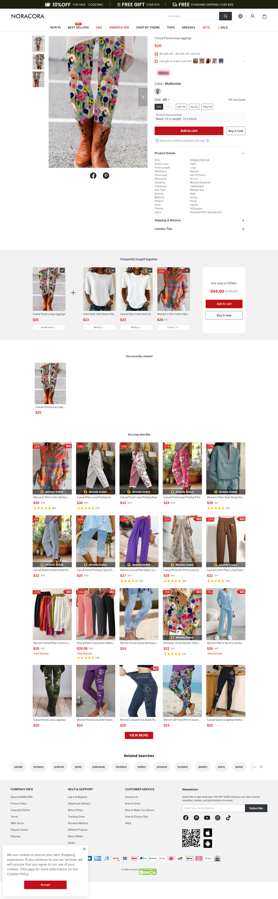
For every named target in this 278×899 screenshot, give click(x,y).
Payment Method (78, 823)
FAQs (128, 823)
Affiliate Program (78, 829)
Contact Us (131, 796)
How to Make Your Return (139, 810)
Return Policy (75, 810)
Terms (14, 816)
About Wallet (75, 836)
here (31, 869)
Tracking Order (76, 816)
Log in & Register (78, 796)
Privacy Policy (19, 803)
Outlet (71, 842)
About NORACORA (22, 796)
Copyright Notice (20, 810)
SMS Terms (17, 823)
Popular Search (19, 829)
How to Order (132, 803)
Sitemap (15, 836)
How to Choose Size (136, 816)
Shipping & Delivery (79, 803)
